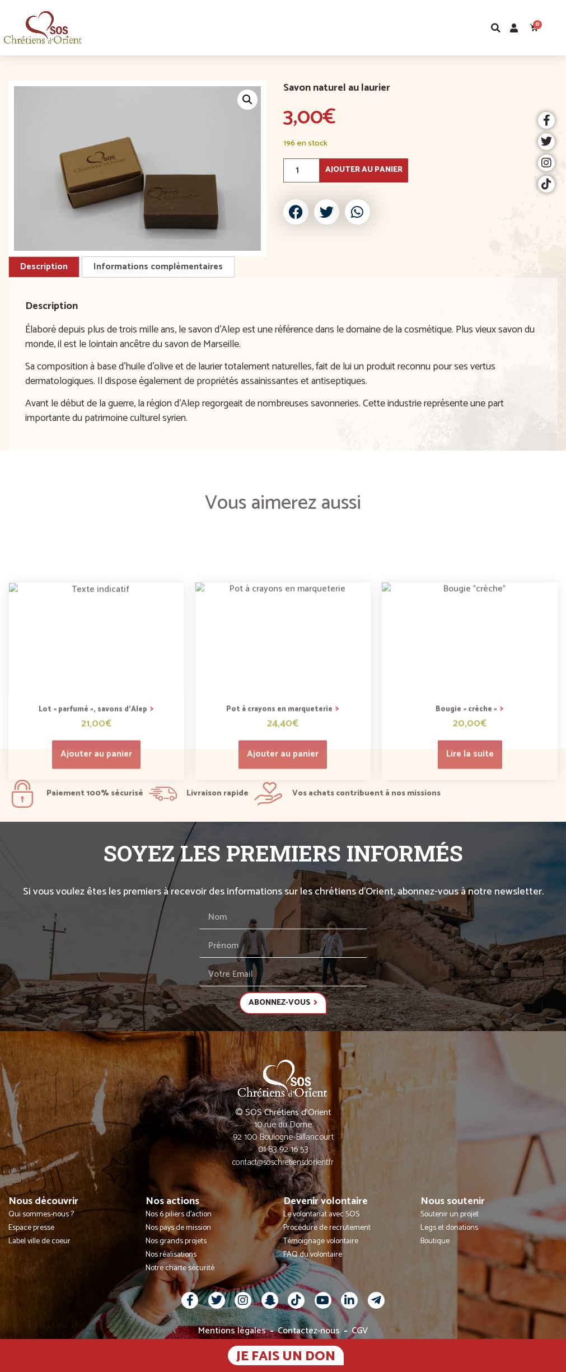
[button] (557, 27)
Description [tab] (44, 266)
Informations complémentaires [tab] (158, 266)
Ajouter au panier (364, 169)
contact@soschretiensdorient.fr (283, 1162)
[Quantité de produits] (301, 170)
